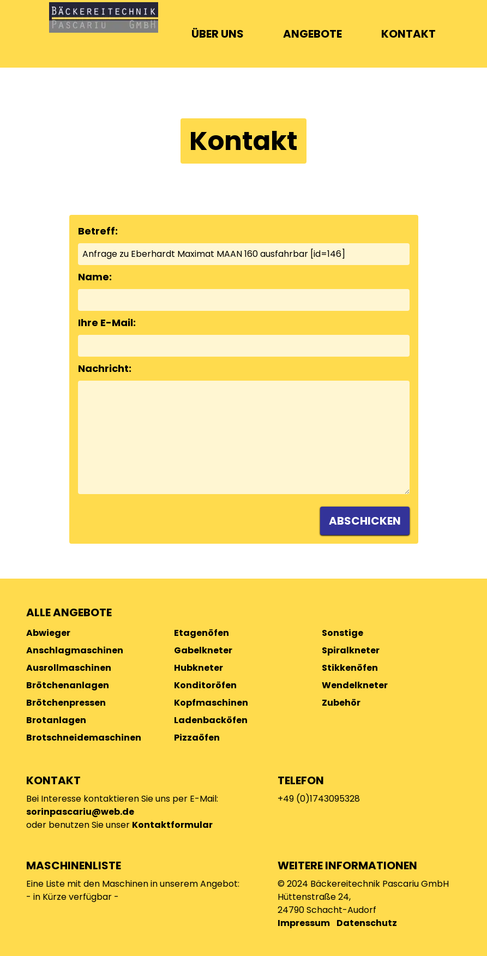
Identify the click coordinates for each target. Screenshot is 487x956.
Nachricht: (104, 368)
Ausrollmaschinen (68, 668)
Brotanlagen (56, 720)
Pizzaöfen (197, 737)
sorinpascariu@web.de (80, 811)
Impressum (304, 923)
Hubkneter (198, 668)
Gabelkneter (203, 650)
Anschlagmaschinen (74, 650)
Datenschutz (366, 923)
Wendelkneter (355, 685)
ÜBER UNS (217, 33)
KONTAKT (408, 33)
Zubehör (341, 702)
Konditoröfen (205, 685)
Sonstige (342, 633)
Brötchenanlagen (67, 685)
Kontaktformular (172, 825)
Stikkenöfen (350, 668)
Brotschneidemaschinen (83, 737)
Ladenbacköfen (211, 720)
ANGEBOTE (312, 33)
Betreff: (98, 231)
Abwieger (48, 633)
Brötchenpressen (66, 702)
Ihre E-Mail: (107, 322)
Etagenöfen (201, 633)
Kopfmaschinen (211, 702)
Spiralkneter (351, 650)
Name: (95, 277)
